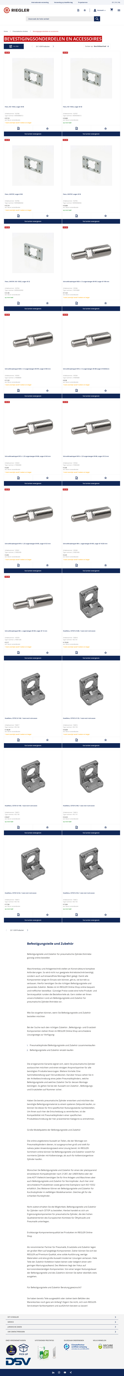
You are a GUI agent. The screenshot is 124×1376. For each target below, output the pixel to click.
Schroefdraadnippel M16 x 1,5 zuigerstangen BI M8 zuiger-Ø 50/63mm (86, 369)
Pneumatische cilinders (20, 31)
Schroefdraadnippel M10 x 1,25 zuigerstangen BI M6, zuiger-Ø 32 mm (86, 456)
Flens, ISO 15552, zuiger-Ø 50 (72, 107)
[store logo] (16, 10)
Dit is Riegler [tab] (13, 1317)
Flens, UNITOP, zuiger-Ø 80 (14, 194)
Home (6, 31)
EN (116, 2)
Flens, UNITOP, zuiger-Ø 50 (72, 194)
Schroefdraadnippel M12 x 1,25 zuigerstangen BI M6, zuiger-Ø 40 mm (28, 456)
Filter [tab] (15, 46)
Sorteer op (89, 46)
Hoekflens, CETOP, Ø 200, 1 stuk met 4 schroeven (79, 631)
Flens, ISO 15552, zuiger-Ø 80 (14, 107)
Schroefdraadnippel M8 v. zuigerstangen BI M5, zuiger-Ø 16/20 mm (85, 544)
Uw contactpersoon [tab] (16, 1332)
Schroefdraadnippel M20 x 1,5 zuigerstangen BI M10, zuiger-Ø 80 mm (28, 369)
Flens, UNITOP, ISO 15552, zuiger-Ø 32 (17, 281)
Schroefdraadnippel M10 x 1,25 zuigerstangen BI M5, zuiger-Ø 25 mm (28, 544)
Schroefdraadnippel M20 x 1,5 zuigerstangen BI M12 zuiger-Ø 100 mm (86, 281)
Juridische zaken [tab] (15, 1327)
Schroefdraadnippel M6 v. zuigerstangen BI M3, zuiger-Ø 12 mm (26, 631)
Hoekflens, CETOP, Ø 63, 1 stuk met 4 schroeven (20, 893)
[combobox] (63, 18)
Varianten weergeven (33, 134)
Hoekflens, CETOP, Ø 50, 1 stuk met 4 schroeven (79, 893)
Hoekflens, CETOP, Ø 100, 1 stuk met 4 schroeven (21, 806)
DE (113, 2)
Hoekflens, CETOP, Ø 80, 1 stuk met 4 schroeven (79, 806)
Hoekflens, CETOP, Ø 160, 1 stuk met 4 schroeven (21, 718)
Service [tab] (11, 1322)
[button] (101, 10)
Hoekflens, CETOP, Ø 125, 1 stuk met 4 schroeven (79, 718)
